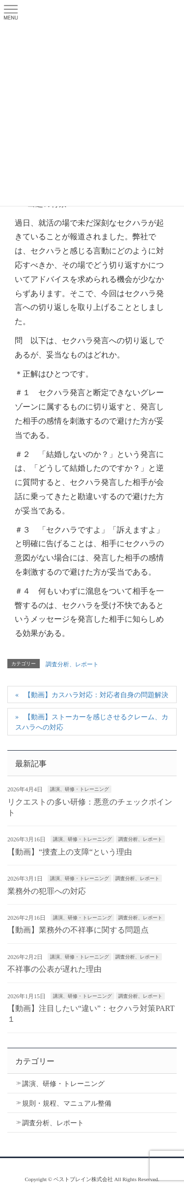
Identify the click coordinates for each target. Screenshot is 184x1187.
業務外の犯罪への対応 (46, 891)
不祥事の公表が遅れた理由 (54, 969)
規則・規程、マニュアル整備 (66, 1103)
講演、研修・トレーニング (79, 789)
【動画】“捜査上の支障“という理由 (69, 852)
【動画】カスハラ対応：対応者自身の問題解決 (96, 695)
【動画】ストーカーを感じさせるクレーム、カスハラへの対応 (91, 722)
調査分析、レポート (72, 664)
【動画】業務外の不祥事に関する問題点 (78, 930)
